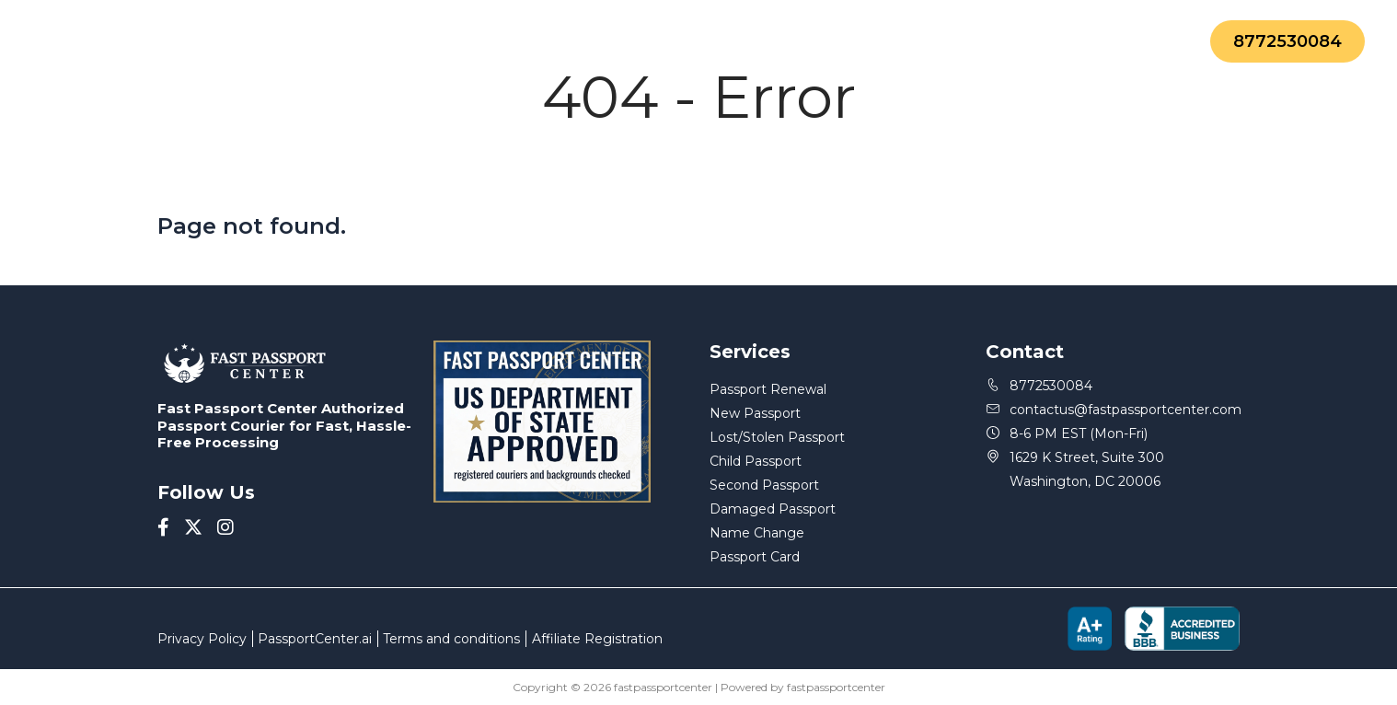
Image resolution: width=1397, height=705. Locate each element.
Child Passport (756, 461)
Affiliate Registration (597, 638)
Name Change (757, 533)
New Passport (755, 413)
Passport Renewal (768, 389)
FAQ (737, 41)
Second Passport (764, 485)
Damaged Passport (773, 509)
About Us (401, 41)
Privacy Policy (202, 638)
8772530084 (1287, 41)
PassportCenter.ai (315, 638)
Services (276, 41)
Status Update (847, 41)
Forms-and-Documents (589, 41)
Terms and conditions (451, 638)
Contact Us (985, 41)
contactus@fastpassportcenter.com (1113, 409)
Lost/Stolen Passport (777, 437)
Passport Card (755, 557)
